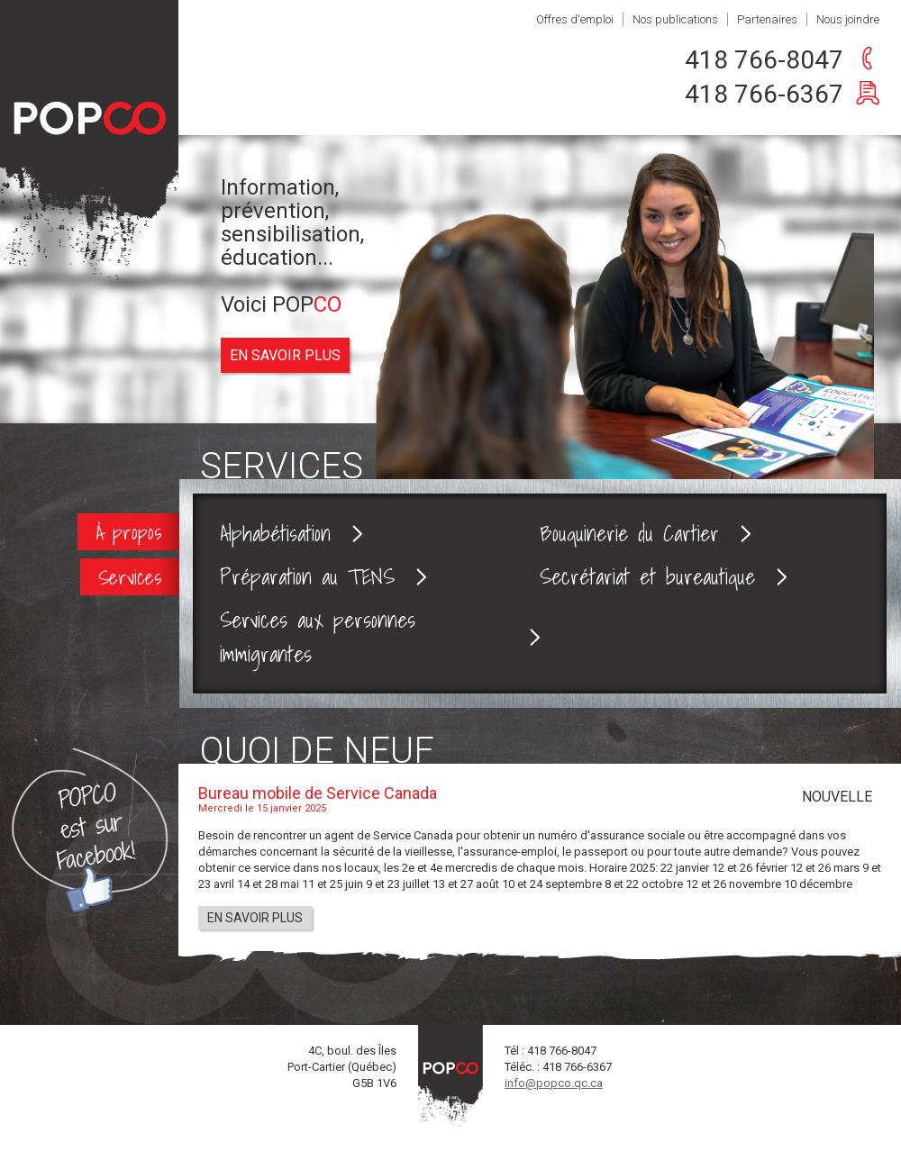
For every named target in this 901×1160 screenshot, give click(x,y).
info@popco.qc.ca (554, 1083)
